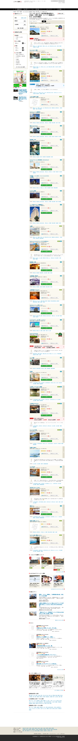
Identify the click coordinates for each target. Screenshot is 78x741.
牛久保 (39, 695)
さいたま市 (33, 730)
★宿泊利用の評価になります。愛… (45, 645)
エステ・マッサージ (32, 701)
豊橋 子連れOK (40, 353)
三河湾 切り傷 (44, 425)
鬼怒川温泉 (55, 729)
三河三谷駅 (60, 382)
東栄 (61, 696)
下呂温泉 (36, 729)
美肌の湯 (37, 703)
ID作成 (63, 2)
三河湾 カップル (35, 92)
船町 (32, 695)
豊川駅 (37, 67)
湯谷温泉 (47, 696)
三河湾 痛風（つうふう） (48, 483)
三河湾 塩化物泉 (35, 425)
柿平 (54, 696)
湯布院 (51, 729)
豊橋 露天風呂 (38, 368)
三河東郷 (30, 696)
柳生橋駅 (59, 201)
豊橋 (29, 695)
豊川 (41, 695)
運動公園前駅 (59, 353)
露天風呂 (38, 700)
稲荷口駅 (59, 66)
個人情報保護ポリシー (36, 736)
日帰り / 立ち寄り (19, 37)
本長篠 (40, 696)
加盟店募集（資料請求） (38, 733)
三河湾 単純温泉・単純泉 (36, 382)
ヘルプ (58, 733)
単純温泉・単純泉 (32, 703)
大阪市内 (41, 730)
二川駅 (40, 354)
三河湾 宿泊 (42, 382)
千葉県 (30, 728)
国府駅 (49, 272)
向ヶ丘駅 (49, 330)
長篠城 (38, 696)
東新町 (58, 695)
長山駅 (34, 316)
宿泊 (29, 700)
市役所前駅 (44, 156)
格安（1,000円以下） (40, 701)
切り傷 (48, 703)
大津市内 (48, 730)
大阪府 (41, 728)
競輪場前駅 (48, 368)
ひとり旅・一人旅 (49, 700)
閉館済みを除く (48, 23)
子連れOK (59, 701)
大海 (33, 696)
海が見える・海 (41, 703)
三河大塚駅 (45, 272)
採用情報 (63, 736)
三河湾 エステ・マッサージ (58, 92)
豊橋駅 (50, 122)
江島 (49, 695)
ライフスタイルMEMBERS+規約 (56, 736)
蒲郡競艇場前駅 (45, 463)
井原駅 (37, 354)
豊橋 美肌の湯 (35, 353)
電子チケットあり (34, 23)
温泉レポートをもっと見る (59, 620)
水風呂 (56, 701)
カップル (54, 700)
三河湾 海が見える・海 (53, 399)
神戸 (51, 730)
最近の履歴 (61, 1)
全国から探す (23, 17)
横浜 (23, 730)
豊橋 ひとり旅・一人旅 (44, 66)
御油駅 (51, 272)
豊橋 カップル (38, 66)
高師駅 (44, 330)
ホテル (35, 700)
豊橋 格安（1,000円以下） (55, 237)
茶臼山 (61, 695)
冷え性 (53, 701)
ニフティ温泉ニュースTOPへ (59, 690)
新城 (56, 695)
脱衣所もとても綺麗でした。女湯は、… (46, 636)
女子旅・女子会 (59, 700)
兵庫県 (33, 728)
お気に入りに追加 (55, 35)
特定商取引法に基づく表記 (44, 736)
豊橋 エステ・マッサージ (53, 353)
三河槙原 (50, 696)
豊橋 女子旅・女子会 (48, 237)
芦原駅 (47, 330)
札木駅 (57, 122)
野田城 (54, 695)
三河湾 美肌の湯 (47, 382)
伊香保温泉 (41, 729)
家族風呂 (18, 62)
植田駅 (41, 330)
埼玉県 (27, 728)
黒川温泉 (48, 729)
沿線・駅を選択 (20, 28)
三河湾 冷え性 (47, 399)
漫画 (46, 703)
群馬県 (36, 728)
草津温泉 (24, 729)
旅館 (50, 703)
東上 (51, 695)
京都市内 (45, 730)
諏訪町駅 (56, 136)
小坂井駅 (34, 67)
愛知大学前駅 (48, 286)
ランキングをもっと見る (60, 571)
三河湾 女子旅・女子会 (49, 92)
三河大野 (43, 696)
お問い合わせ (62, 733)
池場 (59, 696)
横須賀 (28, 730)
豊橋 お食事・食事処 (52, 66)
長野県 (47, 728)
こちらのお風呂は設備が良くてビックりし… (47, 654)
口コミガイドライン (53, 733)
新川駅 (59, 122)
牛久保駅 (56, 66)
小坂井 (36, 695)
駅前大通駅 (53, 122)
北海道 (44, 728)
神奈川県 (24, 728)
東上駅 (62, 501)
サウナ (32, 700)
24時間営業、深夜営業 (20, 56)
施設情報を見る (45, 35)
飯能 (36, 730)
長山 (47, 695)
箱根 (27, 729)
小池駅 (41, 286)
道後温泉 (44, 729)
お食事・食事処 (43, 700)
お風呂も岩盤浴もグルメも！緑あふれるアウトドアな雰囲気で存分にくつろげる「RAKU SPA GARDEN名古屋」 (51, 604)
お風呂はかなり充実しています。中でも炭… (47, 628)
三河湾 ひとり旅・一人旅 (42, 92)
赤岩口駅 (34, 354)
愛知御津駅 (41, 272)
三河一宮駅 (57, 315)
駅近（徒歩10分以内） (48, 701)
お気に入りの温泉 (54, 1)
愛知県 (50, 728)
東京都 (38, 728)
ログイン (60, 2)
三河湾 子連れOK (50, 443)
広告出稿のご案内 (45, 733)
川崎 (25, 730)
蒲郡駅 (38, 383)
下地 (34, 695)
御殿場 (38, 730)
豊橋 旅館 (37, 156)
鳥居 (35, 696)
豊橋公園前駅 (48, 156)
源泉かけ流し (18, 64)
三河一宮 (44, 695)
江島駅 (59, 501)
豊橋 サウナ (51, 171)
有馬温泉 (29, 729)
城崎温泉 (33, 729)
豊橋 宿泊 (34, 66)
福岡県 (53, 728)
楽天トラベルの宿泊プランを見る (46, 59)
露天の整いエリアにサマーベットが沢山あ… (47, 663)
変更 (25, 21)
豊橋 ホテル (47, 122)
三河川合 (56, 696)
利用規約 (49, 736)
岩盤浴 (30, 709)
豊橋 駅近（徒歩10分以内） (40, 122)
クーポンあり (41, 23)
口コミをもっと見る (60, 669)
